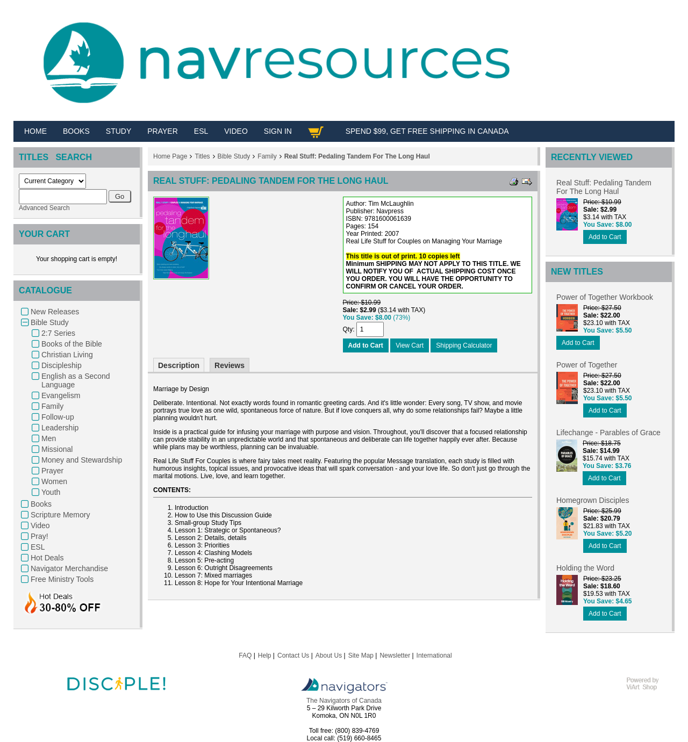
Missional (57, 449)
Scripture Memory (60, 514)
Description (178, 365)
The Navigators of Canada (344, 700)
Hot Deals (47, 557)
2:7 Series (58, 333)
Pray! (39, 536)
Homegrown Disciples (592, 500)
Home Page (170, 156)
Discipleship (61, 365)
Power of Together (586, 365)
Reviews (229, 365)
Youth (50, 492)
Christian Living (67, 354)
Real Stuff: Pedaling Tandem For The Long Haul (357, 156)
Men (48, 438)
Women (54, 481)
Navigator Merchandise (69, 568)
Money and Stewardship (81, 460)
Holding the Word (585, 568)
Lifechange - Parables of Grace (608, 432)
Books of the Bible (71, 344)
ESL (38, 547)
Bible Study (50, 322)
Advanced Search (44, 208)
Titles (202, 156)
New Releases (55, 311)
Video (40, 525)
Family (52, 406)
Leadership (59, 427)
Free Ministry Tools (62, 579)
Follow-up (57, 417)
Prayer (52, 470)
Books (41, 504)
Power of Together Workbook (604, 297)
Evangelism (60, 395)
